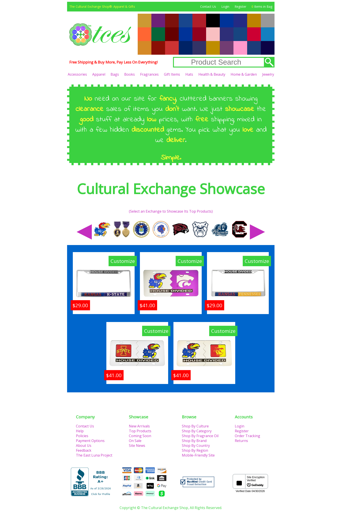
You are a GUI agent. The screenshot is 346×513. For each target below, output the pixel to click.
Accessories (77, 74)
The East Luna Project (94, 455)
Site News (137, 445)
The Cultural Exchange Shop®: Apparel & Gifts (102, 6)
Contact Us (208, 6)
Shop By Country (196, 445)
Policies (82, 435)
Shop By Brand (194, 440)
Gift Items (172, 74)
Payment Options (90, 440)
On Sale (135, 440)
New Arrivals (139, 426)
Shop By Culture (195, 426)
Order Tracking (247, 435)
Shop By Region (195, 450)
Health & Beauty (211, 74)
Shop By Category (197, 431)
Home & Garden (244, 74)
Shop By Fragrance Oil (200, 435)
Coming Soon (140, 435)
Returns (241, 440)
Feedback (83, 450)
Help (80, 431)
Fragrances (149, 74)
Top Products (140, 431)
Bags (115, 74)
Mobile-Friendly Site (198, 455)
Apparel (98, 74)
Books (129, 74)
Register (240, 6)
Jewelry (268, 74)
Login (225, 6)
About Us (83, 445)
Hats (189, 74)
